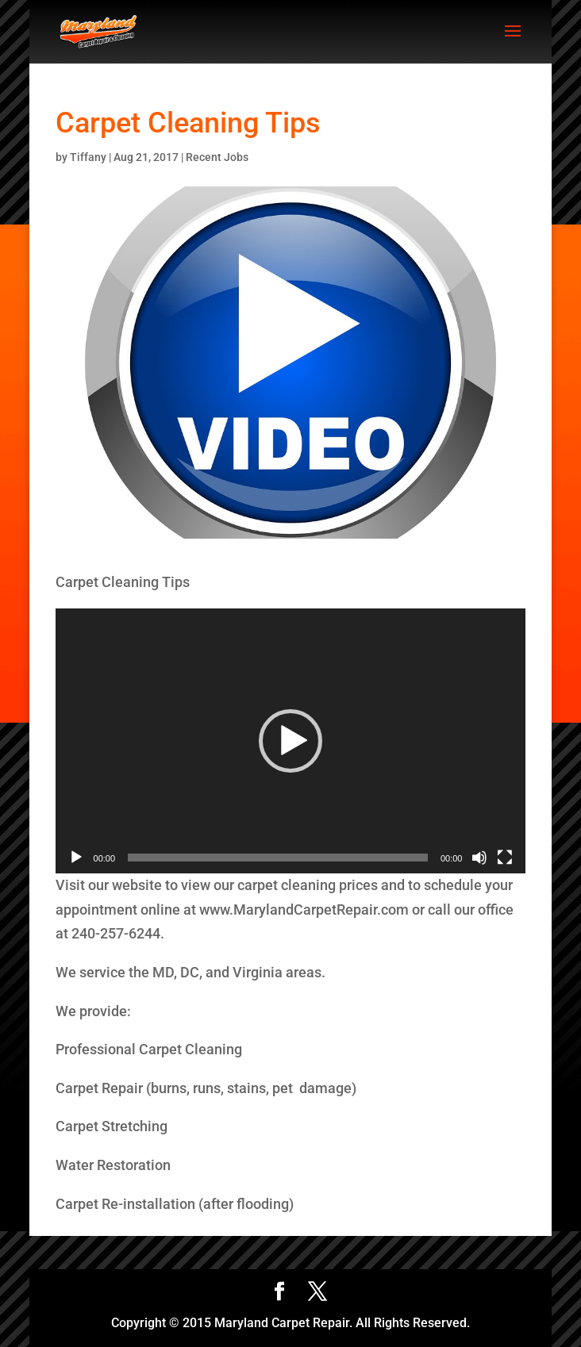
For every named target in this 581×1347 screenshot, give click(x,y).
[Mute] (479, 857)
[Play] (76, 857)
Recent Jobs (217, 157)
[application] (291, 740)
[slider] (278, 858)
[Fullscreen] (505, 857)
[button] (290, 741)
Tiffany (88, 157)
